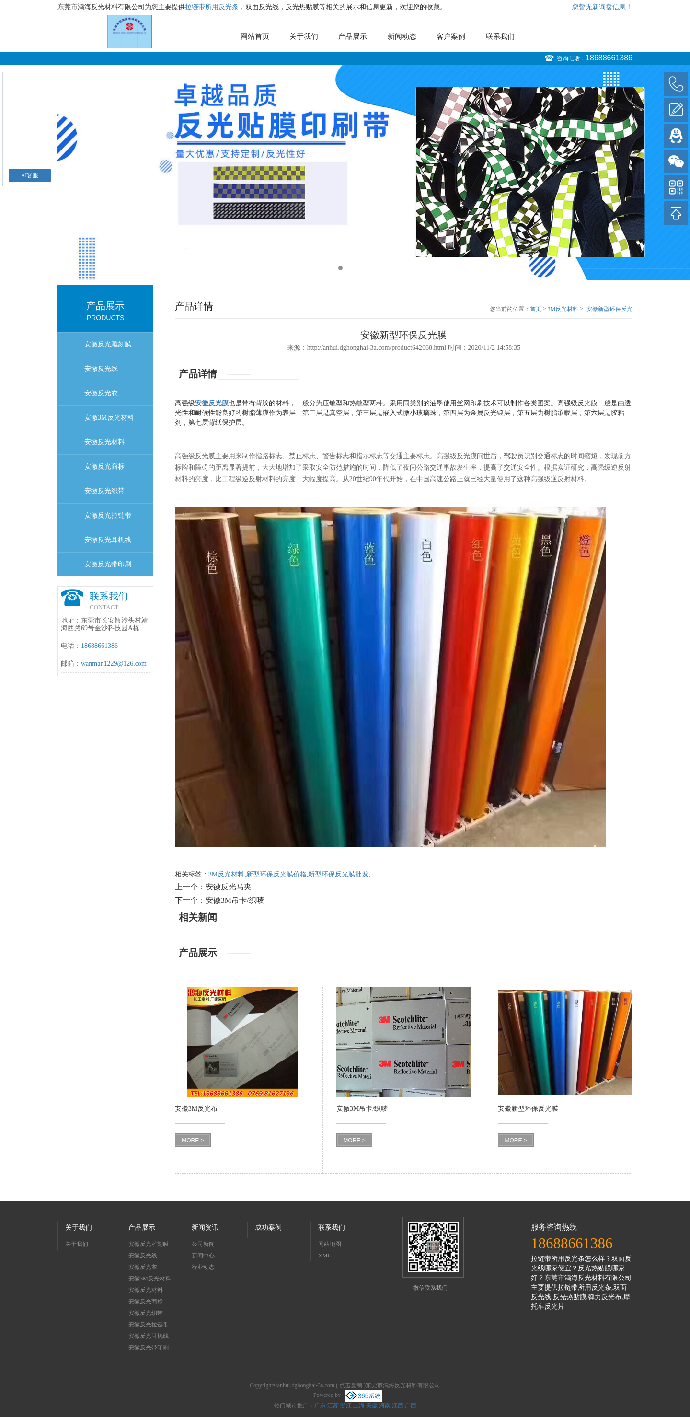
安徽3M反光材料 (109, 417)
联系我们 (500, 36)
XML (324, 1255)
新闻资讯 (205, 1227)
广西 (410, 1405)
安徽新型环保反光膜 (609, 309)
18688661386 (609, 58)
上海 (359, 1405)
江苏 (333, 1405)
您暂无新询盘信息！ (602, 7)
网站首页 (255, 36)
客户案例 (451, 36)
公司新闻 (203, 1244)
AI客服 (30, 175)
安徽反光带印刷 (107, 564)
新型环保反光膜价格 (276, 874)
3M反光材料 (563, 309)
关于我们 (303, 36)
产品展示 (352, 36)
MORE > (193, 1140)
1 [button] (340, 268)
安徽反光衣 (101, 393)
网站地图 (329, 1244)
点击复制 (350, 1385)
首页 (535, 309)
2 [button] (349, 268)
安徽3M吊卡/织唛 (235, 900)
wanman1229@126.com (114, 663)
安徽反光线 (101, 368)
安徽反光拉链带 (107, 515)
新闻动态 (402, 36)
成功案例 (268, 1227)
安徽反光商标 (104, 466)
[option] (345, 172)
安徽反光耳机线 (107, 539)
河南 (385, 1405)
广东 (320, 1405)
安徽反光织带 (104, 491)
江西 (397, 1405)
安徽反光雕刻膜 (107, 344)
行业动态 (203, 1267)
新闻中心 (203, 1255)
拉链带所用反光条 (212, 7)
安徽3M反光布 (196, 1108)
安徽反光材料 (104, 442)
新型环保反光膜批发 (338, 874)
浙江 (346, 1405)
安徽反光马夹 (229, 887)
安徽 (372, 1405)
